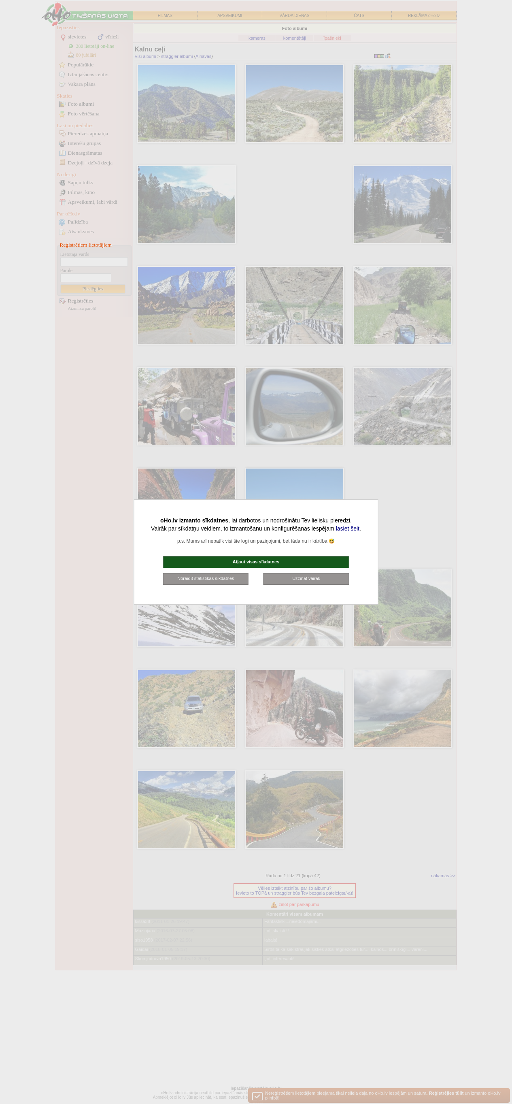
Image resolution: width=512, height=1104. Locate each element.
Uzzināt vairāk (306, 578)
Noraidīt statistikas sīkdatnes (205, 578)
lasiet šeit (347, 528)
